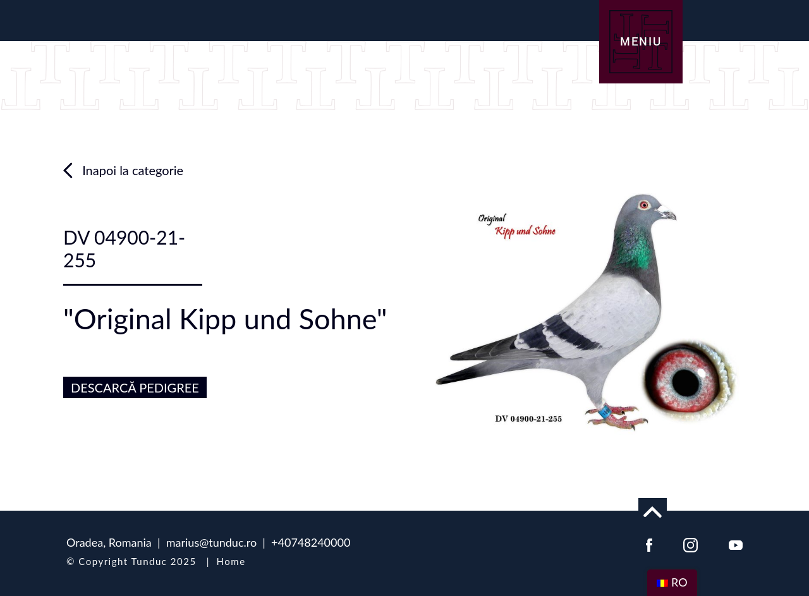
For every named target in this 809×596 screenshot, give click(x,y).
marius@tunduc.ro (211, 542)
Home (231, 561)
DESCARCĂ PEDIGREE (135, 387)
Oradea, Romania (109, 542)
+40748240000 (310, 542)
